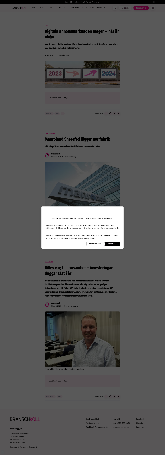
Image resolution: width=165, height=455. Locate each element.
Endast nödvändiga (95, 244)
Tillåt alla (112, 244)
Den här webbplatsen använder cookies (67, 218)
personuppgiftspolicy (64, 235)
